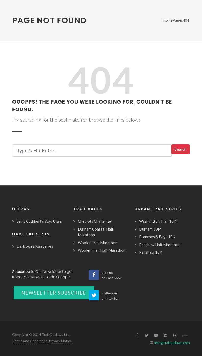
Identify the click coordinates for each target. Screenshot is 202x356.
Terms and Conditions (29, 341)
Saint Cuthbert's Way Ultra (39, 221)
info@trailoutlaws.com (172, 342)
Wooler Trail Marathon (97, 242)
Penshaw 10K (150, 252)
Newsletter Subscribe (54, 293)
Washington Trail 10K (157, 221)
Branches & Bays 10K (157, 236)
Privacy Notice (60, 341)
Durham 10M (150, 229)
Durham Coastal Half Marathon (95, 232)
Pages (178, 20)
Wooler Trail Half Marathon (101, 250)
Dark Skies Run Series (35, 246)
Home (168, 20)
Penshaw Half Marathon (159, 244)
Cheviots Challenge (94, 221)
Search (180, 149)
